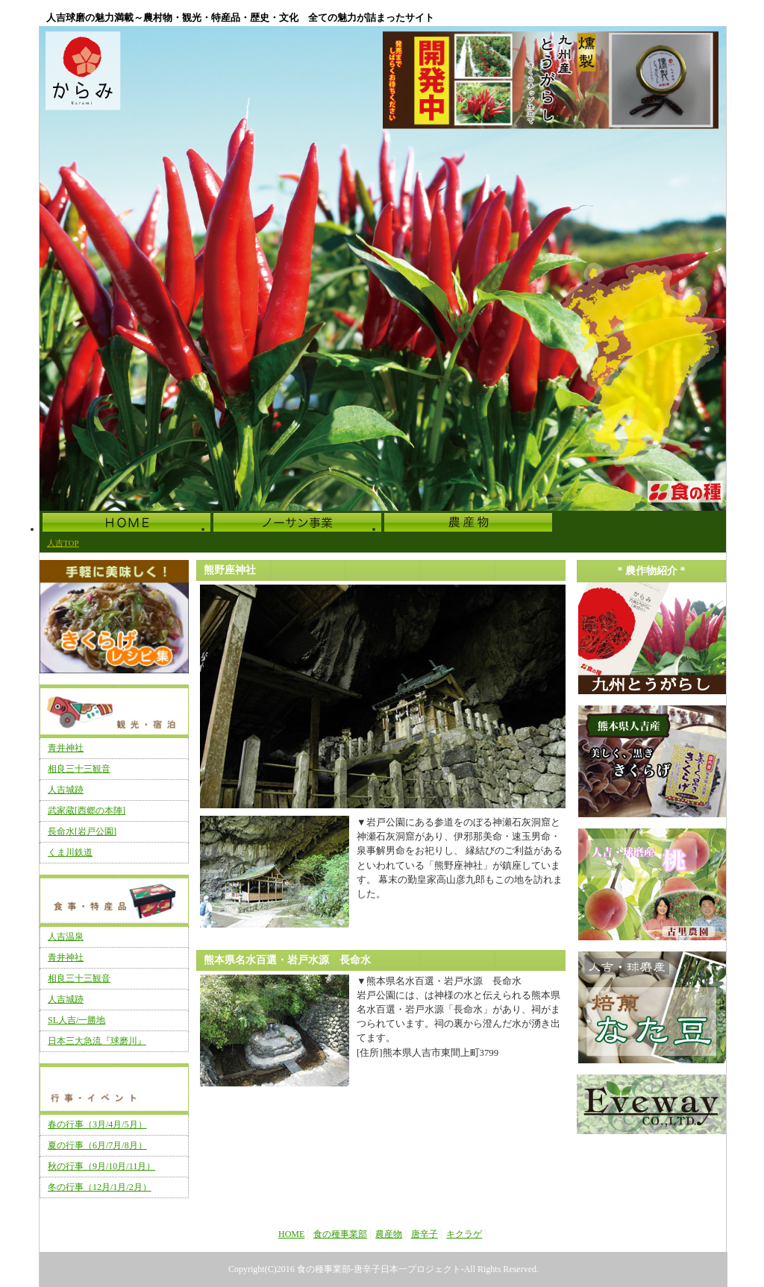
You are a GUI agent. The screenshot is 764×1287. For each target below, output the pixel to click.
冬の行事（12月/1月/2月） (99, 1187)
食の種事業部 (340, 1234)
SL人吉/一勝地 (76, 1020)
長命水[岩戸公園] (82, 831)
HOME (291, 1234)
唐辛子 (424, 1234)
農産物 (388, 1234)
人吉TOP (63, 542)
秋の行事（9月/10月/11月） (101, 1166)
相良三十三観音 (79, 769)
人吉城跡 (66, 789)
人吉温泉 (66, 936)
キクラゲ (464, 1234)
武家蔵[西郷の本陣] (86, 810)
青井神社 (66, 748)
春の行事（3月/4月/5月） (97, 1124)
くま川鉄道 (70, 852)
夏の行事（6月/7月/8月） (97, 1145)
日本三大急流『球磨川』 (97, 1041)
